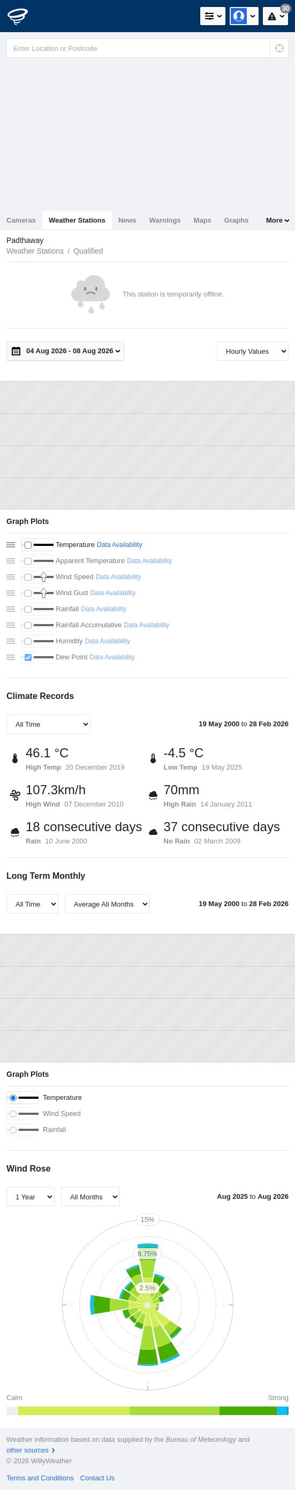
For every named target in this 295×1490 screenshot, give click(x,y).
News (127, 220)
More (274, 220)
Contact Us (97, 1478)
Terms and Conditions (40, 1478)
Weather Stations (77, 220)
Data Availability (119, 545)
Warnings (165, 220)
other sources (27, 1450)
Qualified (88, 251)
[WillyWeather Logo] (24, 16)
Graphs (236, 220)
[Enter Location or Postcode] (147, 48)
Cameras (21, 220)
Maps (202, 220)
